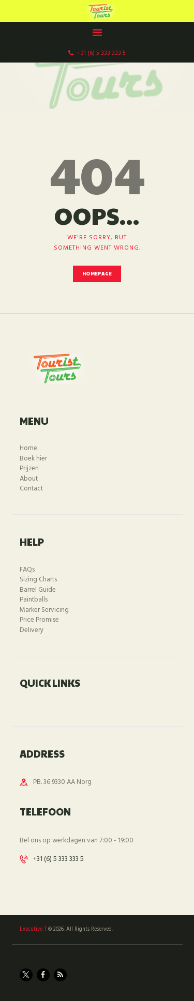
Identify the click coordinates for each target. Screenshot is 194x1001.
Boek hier (33, 458)
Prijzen (29, 468)
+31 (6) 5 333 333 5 (58, 859)
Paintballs (34, 599)
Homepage (97, 273)
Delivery (31, 630)
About (29, 478)
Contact (31, 488)
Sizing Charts (38, 579)
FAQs (27, 569)
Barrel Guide (38, 589)
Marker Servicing (44, 610)
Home (28, 448)
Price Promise (39, 619)
